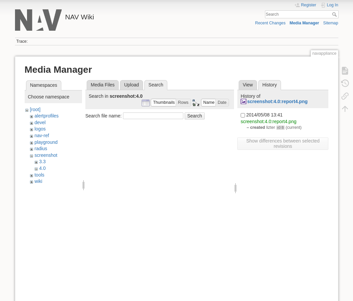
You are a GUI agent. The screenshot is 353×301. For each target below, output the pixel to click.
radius (40, 148)
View (248, 84)
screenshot (45, 155)
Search (335, 14)
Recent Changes (270, 23)
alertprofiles (46, 115)
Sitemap (330, 23)
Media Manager (304, 23)
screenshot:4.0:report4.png (277, 101)
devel (39, 122)
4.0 (42, 168)
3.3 (42, 161)
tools (39, 175)
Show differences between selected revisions (283, 143)
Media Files (103, 84)
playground (45, 142)
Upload (131, 84)
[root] (35, 109)
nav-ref (41, 135)
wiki (38, 181)
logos (39, 128)
